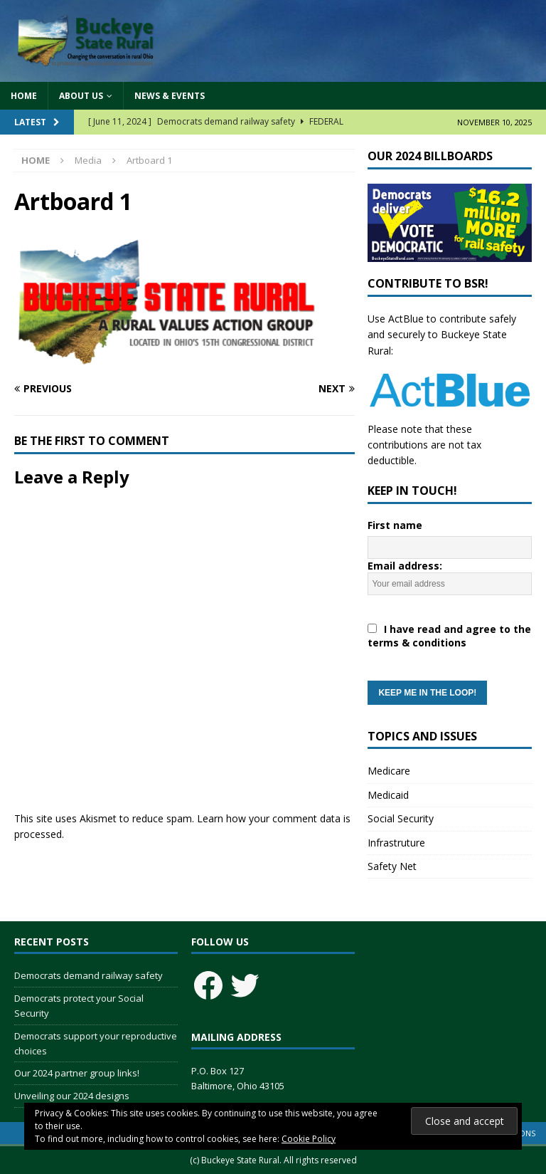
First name (395, 525)
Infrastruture (396, 842)
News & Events (169, 96)
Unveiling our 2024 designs (71, 1095)
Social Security (401, 818)
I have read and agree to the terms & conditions (449, 635)
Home (24, 96)
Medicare (389, 770)
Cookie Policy (309, 1139)
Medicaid (388, 795)
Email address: (449, 632)
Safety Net (392, 866)
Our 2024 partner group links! (76, 1072)
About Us (81, 96)
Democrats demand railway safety (88, 975)
